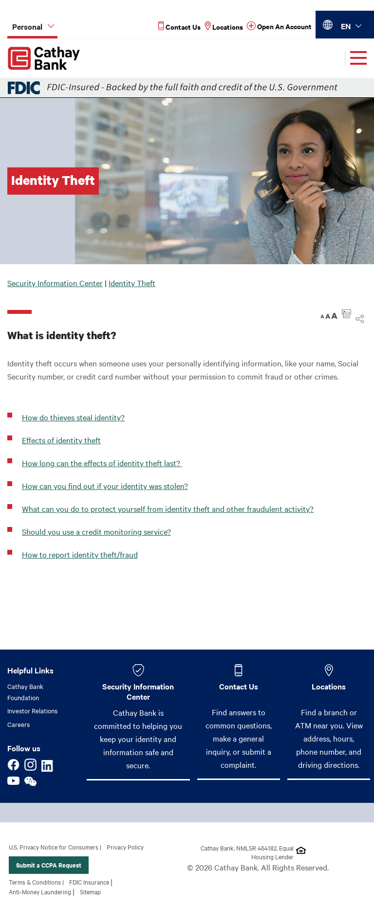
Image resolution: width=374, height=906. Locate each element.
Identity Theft (132, 282)
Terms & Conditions (35, 881)
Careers (18, 724)
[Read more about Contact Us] (179, 26)
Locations (329, 686)
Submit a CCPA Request (48, 865)
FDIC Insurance (89, 881)
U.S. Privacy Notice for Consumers (53, 846)
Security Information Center (55, 282)
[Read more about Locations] (224, 26)
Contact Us (238, 686)
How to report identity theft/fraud (80, 554)
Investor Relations (32, 710)
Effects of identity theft (61, 440)
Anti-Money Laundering (40, 891)
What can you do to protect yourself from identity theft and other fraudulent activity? (168, 508)
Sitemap (90, 891)
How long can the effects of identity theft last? (102, 462)
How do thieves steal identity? (73, 417)
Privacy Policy (125, 846)
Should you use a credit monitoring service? (96, 531)
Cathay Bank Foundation (25, 692)
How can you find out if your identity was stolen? (105, 485)
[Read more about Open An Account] (279, 26)
